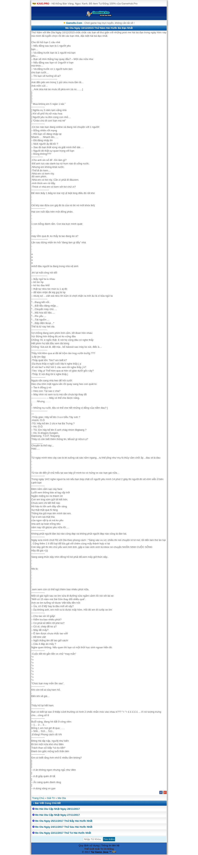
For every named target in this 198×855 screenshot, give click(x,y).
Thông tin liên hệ (110, 845)
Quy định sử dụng (89, 845)
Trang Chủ (38, 798)
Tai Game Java (99, 852)
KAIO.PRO (43, 3)
